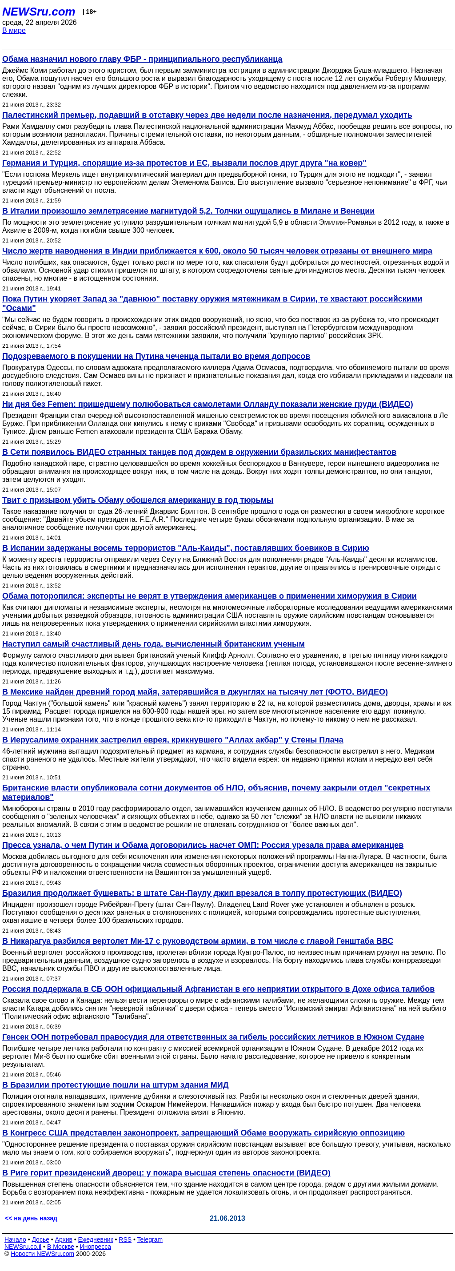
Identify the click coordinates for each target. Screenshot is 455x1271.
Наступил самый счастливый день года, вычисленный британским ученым (153, 643)
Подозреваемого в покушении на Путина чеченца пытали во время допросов (156, 356)
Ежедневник (95, 1239)
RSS (125, 1239)
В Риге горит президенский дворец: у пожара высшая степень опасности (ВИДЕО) (166, 1172)
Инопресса (96, 1246)
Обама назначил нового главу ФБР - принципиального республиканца (142, 59)
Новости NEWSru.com (42, 1253)
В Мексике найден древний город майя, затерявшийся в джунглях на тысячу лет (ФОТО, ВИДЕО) (195, 691)
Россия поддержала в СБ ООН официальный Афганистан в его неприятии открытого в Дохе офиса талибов (218, 989)
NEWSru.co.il (22, 1246)
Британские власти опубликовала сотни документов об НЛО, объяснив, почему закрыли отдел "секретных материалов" (216, 792)
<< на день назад (31, 1218)
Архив (63, 1239)
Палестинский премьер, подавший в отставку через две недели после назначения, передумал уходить (207, 115)
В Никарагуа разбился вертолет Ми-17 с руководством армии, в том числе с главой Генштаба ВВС (197, 941)
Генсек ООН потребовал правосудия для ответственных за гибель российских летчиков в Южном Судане (213, 1037)
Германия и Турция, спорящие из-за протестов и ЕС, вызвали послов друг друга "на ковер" (184, 163)
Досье (40, 1239)
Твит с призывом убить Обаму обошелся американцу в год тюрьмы (137, 500)
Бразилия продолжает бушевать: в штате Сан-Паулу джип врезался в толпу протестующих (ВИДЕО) (202, 893)
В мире (14, 30)
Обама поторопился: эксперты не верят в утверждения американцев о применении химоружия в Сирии (209, 596)
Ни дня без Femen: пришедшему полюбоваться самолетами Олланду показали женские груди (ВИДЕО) (207, 404)
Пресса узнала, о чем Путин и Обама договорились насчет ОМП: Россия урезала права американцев (202, 845)
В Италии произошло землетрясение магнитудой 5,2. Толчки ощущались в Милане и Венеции (188, 211)
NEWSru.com (39, 11)
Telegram (150, 1239)
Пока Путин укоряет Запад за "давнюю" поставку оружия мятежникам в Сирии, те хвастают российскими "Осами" (212, 303)
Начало (15, 1239)
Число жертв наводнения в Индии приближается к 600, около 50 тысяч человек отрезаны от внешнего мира (217, 250)
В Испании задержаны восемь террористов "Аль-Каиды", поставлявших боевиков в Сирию (185, 548)
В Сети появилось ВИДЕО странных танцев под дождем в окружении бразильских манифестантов (199, 452)
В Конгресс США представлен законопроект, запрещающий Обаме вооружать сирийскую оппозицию (203, 1132)
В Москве (60, 1246)
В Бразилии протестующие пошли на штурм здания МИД (115, 1084)
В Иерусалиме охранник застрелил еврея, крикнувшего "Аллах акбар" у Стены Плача (172, 739)
